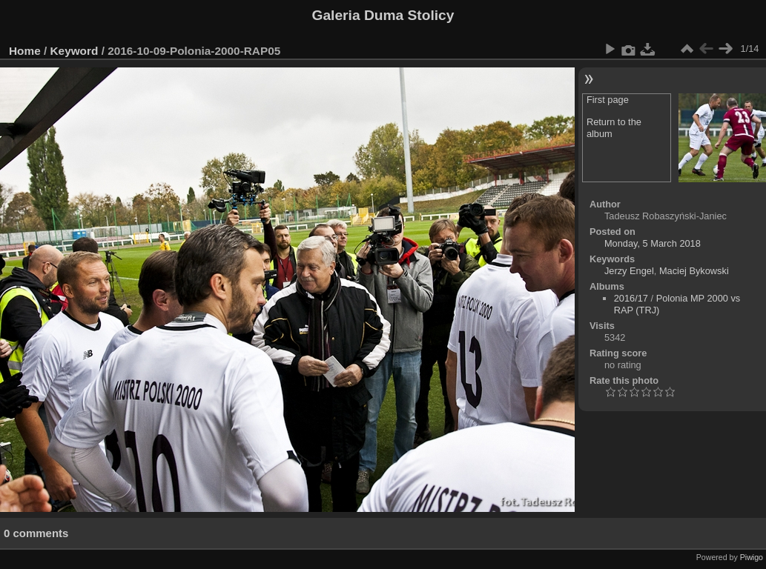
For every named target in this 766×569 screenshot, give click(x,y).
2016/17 (631, 298)
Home (25, 50)
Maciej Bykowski (694, 270)
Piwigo (751, 557)
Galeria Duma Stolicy (383, 15)
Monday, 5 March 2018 (652, 243)
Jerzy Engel (629, 270)
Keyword (74, 50)
